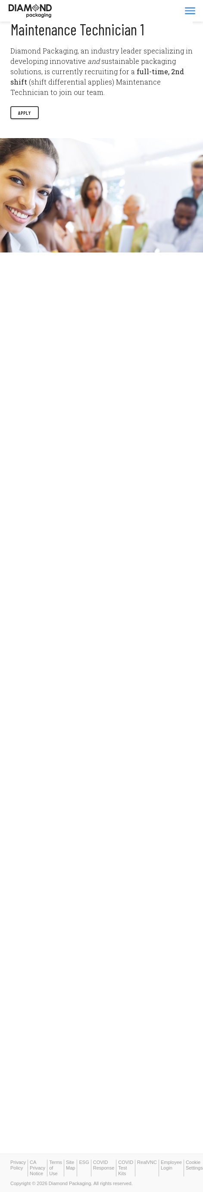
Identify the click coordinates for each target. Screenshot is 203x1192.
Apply (24, 113)
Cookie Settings (194, 1165)
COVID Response (104, 1165)
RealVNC (147, 1162)
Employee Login (171, 1165)
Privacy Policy (18, 1165)
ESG (84, 1162)
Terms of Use (55, 1168)
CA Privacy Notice (37, 1168)
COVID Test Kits (125, 1168)
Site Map (70, 1165)
